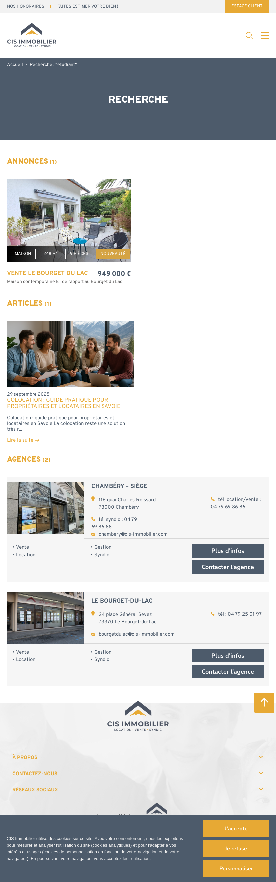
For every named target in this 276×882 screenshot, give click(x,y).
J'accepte (236, 828)
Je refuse (236, 848)
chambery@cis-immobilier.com (133, 534)
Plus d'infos (227, 551)
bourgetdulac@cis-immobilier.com (137, 634)
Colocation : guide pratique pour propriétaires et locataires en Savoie (63, 403)
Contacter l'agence (228, 567)
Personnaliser (236, 868)
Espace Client (247, 6)
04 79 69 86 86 (228, 507)
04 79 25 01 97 (245, 614)
